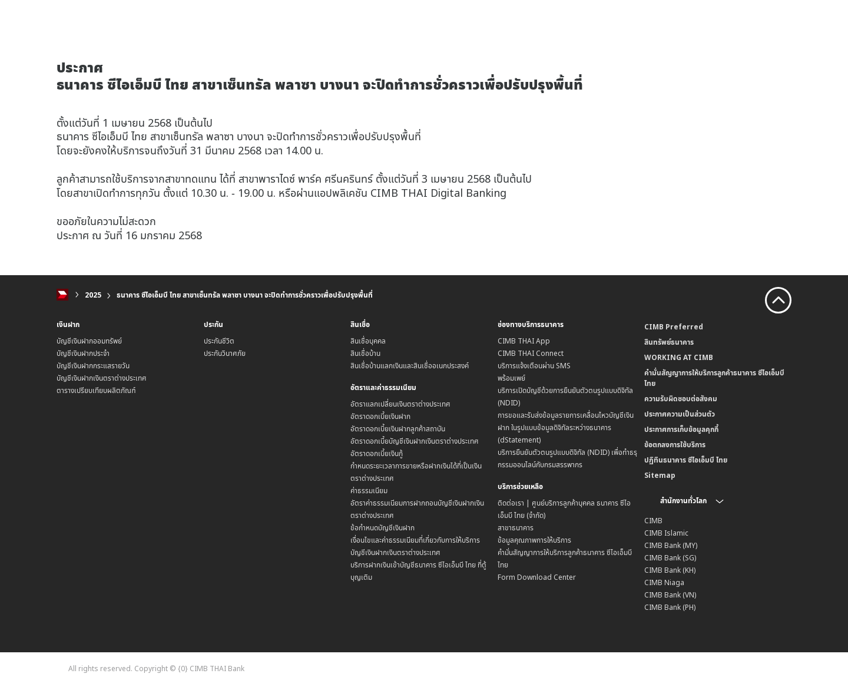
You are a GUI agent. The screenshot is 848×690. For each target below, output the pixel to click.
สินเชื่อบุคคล (368, 341)
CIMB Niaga (664, 582)
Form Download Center (537, 577)
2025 (93, 295)
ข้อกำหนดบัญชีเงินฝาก (382, 528)
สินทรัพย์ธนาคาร (669, 342)
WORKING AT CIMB (678, 357)
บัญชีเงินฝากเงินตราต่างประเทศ (102, 378)
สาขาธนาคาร (516, 528)
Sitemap (659, 475)
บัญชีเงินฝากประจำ (83, 353)
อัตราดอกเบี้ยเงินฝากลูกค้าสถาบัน (397, 429)
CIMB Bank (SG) (670, 558)
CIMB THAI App (524, 341)
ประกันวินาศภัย (225, 353)
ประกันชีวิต (219, 341)
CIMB (653, 521)
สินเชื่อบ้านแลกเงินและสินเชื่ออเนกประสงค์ (409, 366)
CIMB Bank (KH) (669, 570)
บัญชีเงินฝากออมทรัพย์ (89, 341)
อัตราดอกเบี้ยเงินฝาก (380, 416)
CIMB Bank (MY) (670, 545)
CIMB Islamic (666, 533)
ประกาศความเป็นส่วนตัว (679, 414)
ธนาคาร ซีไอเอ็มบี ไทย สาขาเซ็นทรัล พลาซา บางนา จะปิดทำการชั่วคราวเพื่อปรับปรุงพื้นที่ (245, 295)
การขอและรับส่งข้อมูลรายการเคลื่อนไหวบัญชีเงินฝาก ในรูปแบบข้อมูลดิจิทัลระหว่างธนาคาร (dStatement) (566, 427)
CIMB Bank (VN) (670, 595)
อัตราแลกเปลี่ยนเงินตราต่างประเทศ (400, 404)
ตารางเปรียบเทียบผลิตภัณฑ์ (96, 390)
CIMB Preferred (673, 327)
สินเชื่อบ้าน (365, 353)
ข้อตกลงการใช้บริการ (674, 445)
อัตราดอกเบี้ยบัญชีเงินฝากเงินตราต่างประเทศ (414, 441)
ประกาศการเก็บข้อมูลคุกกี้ (681, 429)
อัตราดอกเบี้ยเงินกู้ (376, 453)
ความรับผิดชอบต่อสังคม (680, 399)
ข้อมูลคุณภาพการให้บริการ (534, 540)
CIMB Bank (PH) (669, 607)
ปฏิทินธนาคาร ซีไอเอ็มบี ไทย (685, 460)
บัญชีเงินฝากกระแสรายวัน (93, 366)
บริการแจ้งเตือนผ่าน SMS (534, 366)
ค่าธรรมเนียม (368, 491)
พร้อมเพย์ (511, 378)
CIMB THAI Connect (531, 353)
